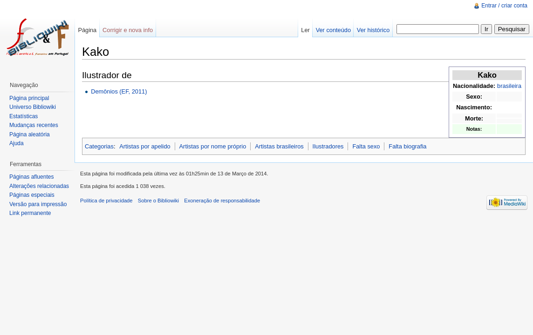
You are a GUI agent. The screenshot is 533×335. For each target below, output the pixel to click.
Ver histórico (373, 30)
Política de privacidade (106, 200)
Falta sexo (366, 146)
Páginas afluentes (31, 177)
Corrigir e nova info (127, 30)
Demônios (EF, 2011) (119, 91)
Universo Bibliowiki (32, 107)
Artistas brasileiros (279, 146)
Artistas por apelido (145, 146)
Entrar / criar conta (504, 5)
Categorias (99, 146)
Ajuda (16, 143)
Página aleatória (29, 134)
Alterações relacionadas (39, 186)
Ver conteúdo (333, 30)
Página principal (29, 98)
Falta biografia (407, 146)
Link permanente (30, 213)
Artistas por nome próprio (212, 146)
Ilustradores (328, 146)
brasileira (509, 85)
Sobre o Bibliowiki (158, 200)
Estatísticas (23, 116)
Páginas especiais (32, 195)
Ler (305, 30)
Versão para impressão (38, 204)
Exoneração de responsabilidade (222, 200)
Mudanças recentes (33, 125)
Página (87, 30)
